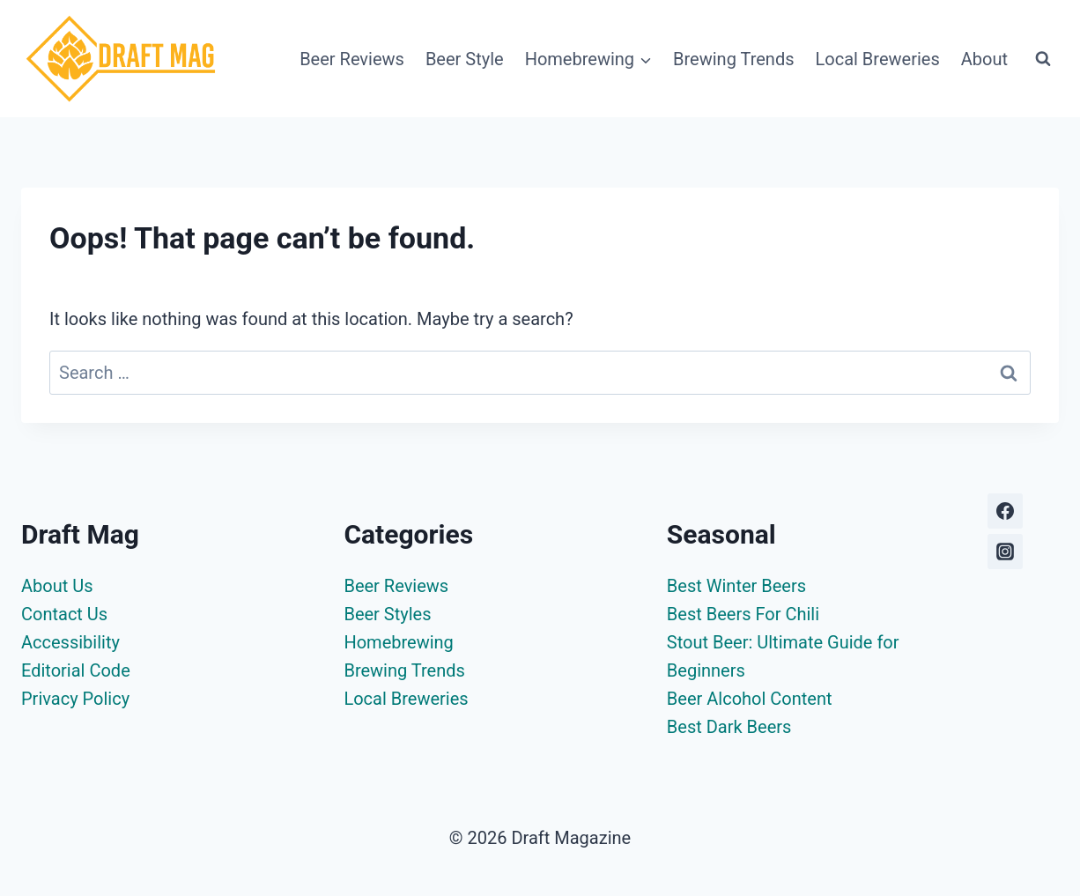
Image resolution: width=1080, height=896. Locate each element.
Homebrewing (398, 642)
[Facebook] (1005, 511)
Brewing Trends (733, 59)
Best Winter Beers (736, 585)
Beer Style (464, 59)
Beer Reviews (352, 59)
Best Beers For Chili (743, 614)
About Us (57, 585)
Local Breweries (878, 59)
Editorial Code (75, 670)
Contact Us (64, 614)
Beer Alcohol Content (749, 698)
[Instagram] (1005, 551)
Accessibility (70, 642)
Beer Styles (387, 614)
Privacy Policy (75, 698)
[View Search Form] (1043, 59)
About (984, 59)
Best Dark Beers (729, 726)
